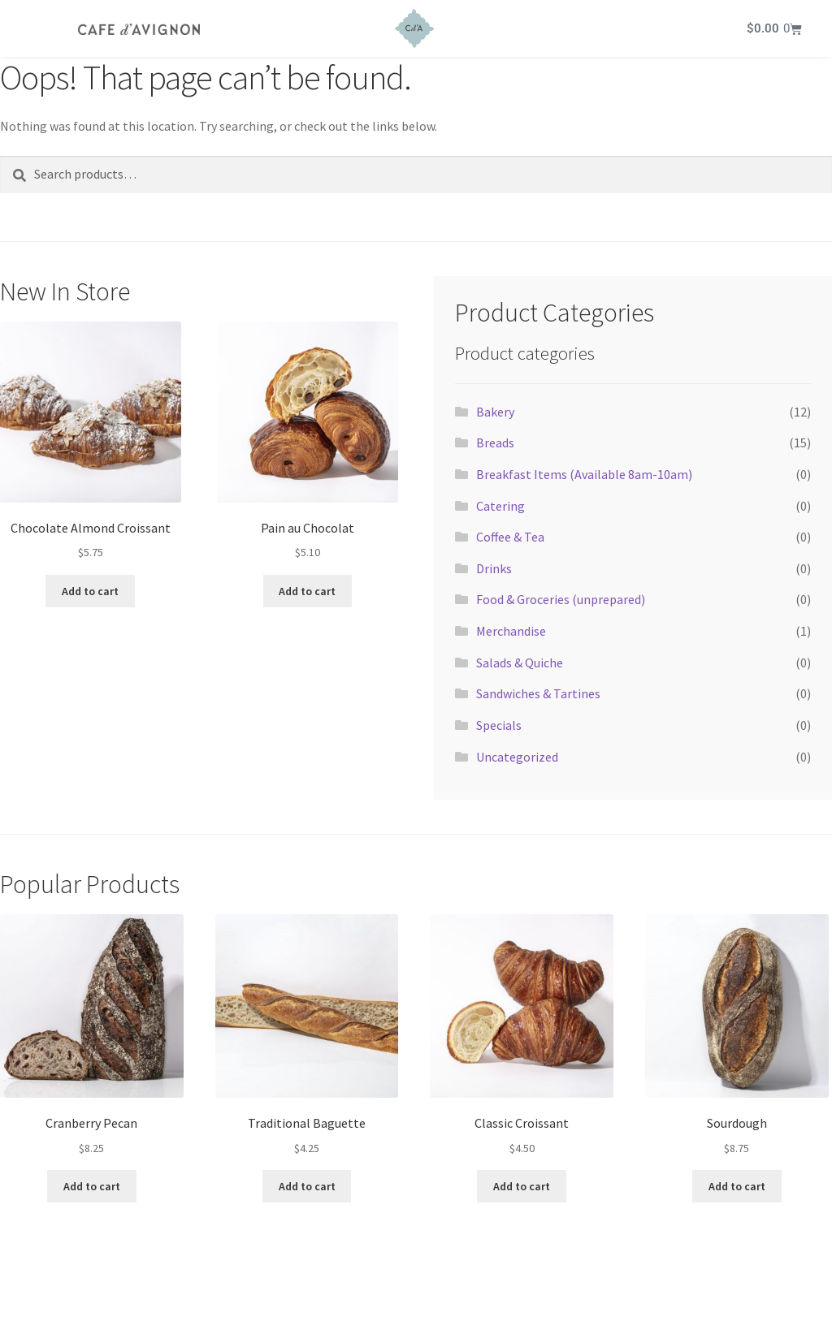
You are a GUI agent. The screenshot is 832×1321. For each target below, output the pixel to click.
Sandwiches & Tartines (538, 693)
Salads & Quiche (519, 662)
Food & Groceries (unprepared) (560, 599)
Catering (500, 506)
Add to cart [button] (90, 591)
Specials (499, 725)
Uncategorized (517, 757)
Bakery (495, 412)
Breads (495, 442)
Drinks (494, 568)
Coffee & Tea (510, 537)
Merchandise (511, 631)
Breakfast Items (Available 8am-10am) (584, 474)
